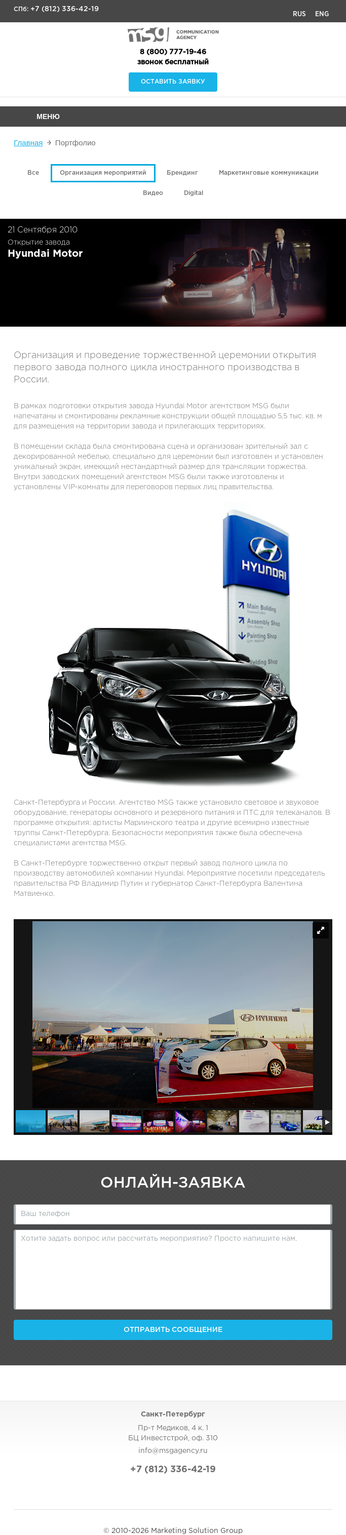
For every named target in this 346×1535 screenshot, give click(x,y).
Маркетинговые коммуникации (269, 173)
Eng (322, 14)
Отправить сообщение (173, 1330)
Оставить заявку (173, 82)
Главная (28, 142)
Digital (193, 193)
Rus (299, 14)
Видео (153, 193)
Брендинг (182, 173)
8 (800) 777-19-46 (173, 52)
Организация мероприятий (103, 173)
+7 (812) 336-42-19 (64, 9)
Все (33, 173)
